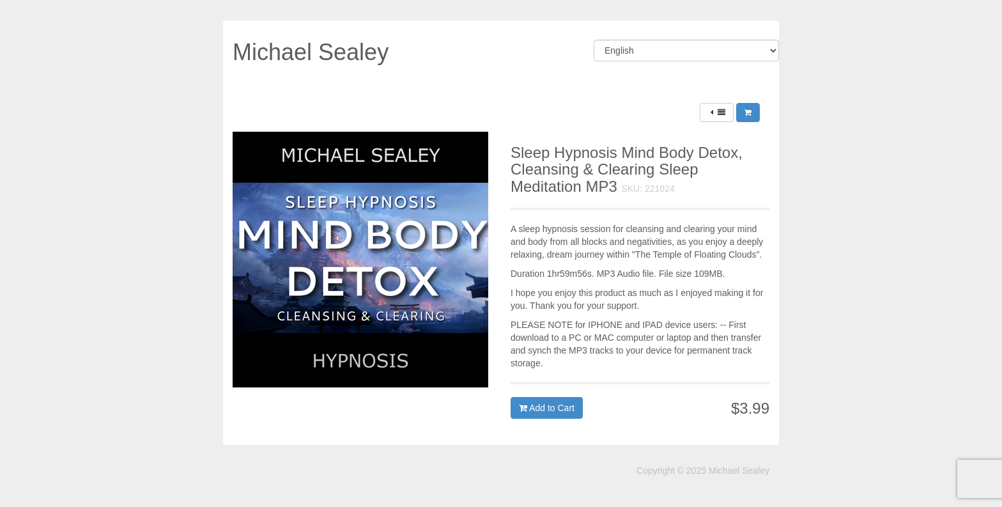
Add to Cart (546, 408)
